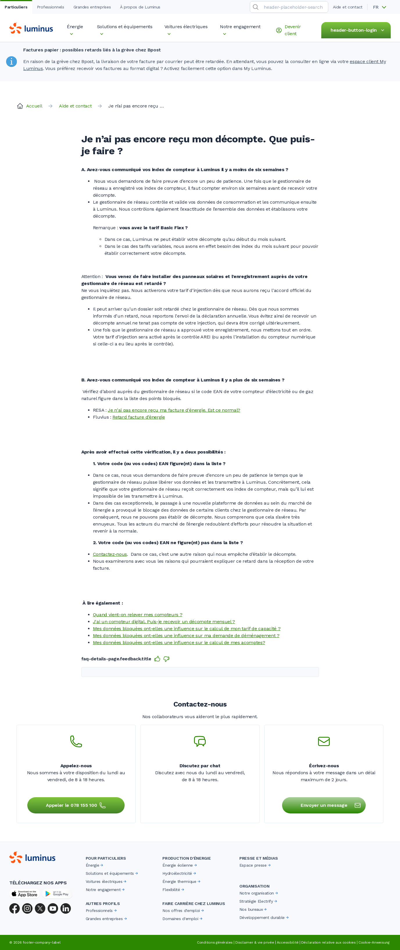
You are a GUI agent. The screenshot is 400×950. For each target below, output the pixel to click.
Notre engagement (106, 889)
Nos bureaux (253, 909)
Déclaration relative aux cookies (328, 942)
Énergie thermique (181, 881)
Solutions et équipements (112, 873)
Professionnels (102, 910)
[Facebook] (14, 908)
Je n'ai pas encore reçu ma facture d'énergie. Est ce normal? (174, 410)
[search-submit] (255, 7)
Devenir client (288, 30)
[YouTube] (53, 908)
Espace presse (255, 865)
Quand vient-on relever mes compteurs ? (137, 614)
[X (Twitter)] (40, 908)
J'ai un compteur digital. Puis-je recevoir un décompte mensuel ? (164, 621)
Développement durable (264, 917)
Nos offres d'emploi (183, 910)
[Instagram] (27, 908)
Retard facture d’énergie (138, 417)
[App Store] (24, 894)
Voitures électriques (107, 881)
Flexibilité (173, 889)
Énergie (95, 865)
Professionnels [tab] (50, 7)
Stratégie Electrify (258, 901)
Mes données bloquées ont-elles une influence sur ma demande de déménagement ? (186, 635)
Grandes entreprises (107, 918)
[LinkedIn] (65, 908)
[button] (381, 7)
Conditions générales (215, 942)
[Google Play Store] (57, 894)
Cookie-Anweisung (374, 942)
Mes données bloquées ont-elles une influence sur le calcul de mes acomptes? (179, 642)
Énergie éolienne (180, 865)
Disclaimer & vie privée (254, 942)
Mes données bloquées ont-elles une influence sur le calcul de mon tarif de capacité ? (187, 628)
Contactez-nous (110, 554)
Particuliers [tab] (16, 7)
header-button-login (358, 30)
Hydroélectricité (179, 873)
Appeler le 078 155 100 (76, 805)
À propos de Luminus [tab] (140, 7)
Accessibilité (288, 942)
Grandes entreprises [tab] (92, 7)
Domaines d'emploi (182, 918)
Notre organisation (259, 893)
